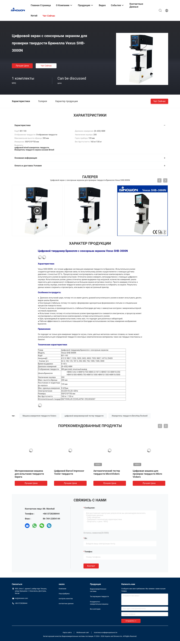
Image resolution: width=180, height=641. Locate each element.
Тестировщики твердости (99, 596)
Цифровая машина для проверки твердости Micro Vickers (147, 473)
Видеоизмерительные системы (98, 590)
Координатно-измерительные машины (99, 603)
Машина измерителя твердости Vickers (39, 416)
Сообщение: (90, 508)
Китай (34, 15)
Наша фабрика (64, 594)
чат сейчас (46, 65)
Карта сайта (67, 632)
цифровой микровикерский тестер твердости (84, 416)
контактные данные (66, 603)
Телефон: (88, 552)
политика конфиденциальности (105, 632)
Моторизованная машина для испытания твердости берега (29, 473)
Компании (62, 589)
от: (86, 538)
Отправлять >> (131, 621)
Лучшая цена (22, 65)
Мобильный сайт (82, 632)
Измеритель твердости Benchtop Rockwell (129, 416)
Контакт (91, 566)
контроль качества (66, 599)
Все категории (95, 609)
